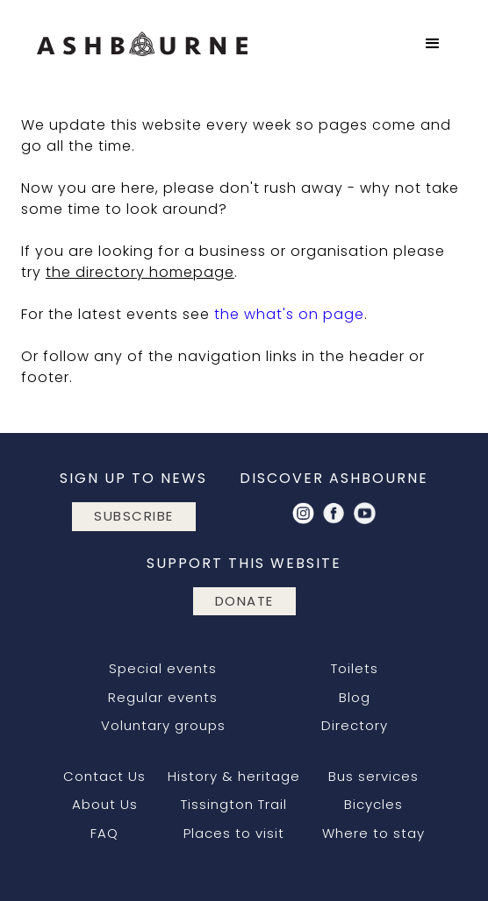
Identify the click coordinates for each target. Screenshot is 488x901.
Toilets (354, 668)
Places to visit (233, 833)
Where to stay (373, 833)
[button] (433, 44)
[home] (138, 44)
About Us (105, 804)
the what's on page (289, 314)
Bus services (373, 776)
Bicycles (373, 804)
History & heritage (234, 776)
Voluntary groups (163, 725)
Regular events (163, 697)
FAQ (104, 833)
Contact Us (104, 776)
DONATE (244, 601)
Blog (354, 697)
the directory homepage (140, 272)
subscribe (134, 516)
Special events (163, 668)
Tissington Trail (234, 804)
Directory (354, 725)
